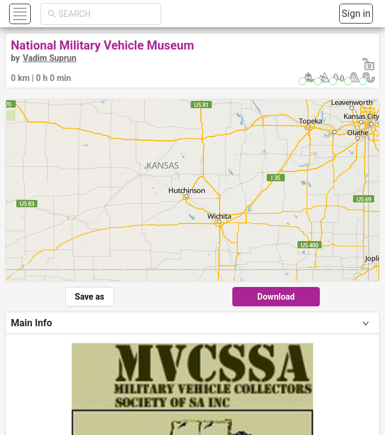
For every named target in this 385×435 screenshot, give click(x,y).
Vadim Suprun (50, 58)
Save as (89, 296)
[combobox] (106, 14)
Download (275, 296)
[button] (18, 13)
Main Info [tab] (31, 323)
